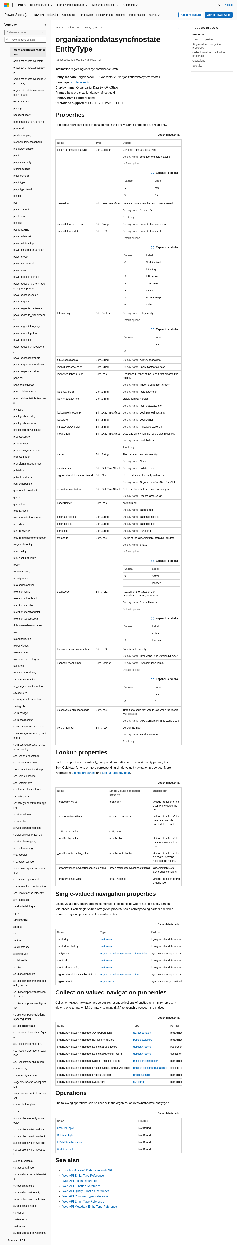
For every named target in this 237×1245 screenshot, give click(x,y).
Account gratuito (191, 14)
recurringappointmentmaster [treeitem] (29, 537)
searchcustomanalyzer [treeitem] (26, 762)
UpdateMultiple (65, 1149)
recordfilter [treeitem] (19, 524)
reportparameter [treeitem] (22, 578)
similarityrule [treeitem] (20, 920)
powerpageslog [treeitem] (22, 339)
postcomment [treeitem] (21, 209)
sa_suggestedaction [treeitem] (24, 679)
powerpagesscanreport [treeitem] (26, 357)
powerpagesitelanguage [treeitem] (27, 326)
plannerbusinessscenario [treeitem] (27, 141)
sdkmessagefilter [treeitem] (23, 719)
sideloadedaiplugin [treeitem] (24, 906)
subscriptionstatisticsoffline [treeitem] (28, 1129)
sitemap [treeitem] (17, 926)
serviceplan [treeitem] (19, 821)
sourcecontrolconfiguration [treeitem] (28, 1061)
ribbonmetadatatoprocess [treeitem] (28, 625)
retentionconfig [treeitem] (21, 591)
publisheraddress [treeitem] (23, 477)
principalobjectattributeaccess (150, 1067)
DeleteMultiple (65, 1135)
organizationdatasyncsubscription (119, 974)
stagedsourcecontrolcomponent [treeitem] (29, 1095)
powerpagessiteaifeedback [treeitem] (28, 364)
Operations (198, 60)
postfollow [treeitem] (19, 216)
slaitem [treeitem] (17, 940)
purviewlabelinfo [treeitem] (22, 483)
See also (197, 65)
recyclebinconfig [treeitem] (22, 544)
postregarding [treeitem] (21, 229)
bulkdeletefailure (142, 1039)
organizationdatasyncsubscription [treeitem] (29, 70)
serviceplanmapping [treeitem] (24, 841)
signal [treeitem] (16, 913)
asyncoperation (142, 1032)
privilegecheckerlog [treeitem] (24, 416)
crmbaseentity (80, 82)
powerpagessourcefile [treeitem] (26, 371)
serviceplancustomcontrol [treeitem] (28, 834)
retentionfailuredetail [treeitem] (25, 598)
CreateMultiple (65, 1128)
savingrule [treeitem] (19, 706)
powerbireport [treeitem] (21, 256)
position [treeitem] (17, 195)
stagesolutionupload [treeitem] (24, 1104)
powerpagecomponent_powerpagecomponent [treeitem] (29, 286)
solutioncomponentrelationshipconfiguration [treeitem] (29, 1017)
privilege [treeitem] (18, 409)
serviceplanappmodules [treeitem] (27, 827)
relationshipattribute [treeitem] (24, 558)
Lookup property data (116, 772)
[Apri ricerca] (219, 5)
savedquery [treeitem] (20, 692)
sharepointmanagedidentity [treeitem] (28, 893)
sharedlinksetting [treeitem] (23, 848)
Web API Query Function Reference (85, 1191)
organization (107, 981)
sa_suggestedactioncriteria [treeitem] (28, 686)
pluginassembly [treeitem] (22, 162)
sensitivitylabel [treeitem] (21, 796)
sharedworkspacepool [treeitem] (26, 879)
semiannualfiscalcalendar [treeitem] (27, 789)
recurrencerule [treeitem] (21, 531)
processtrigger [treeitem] (21, 456)
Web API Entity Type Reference (83, 1175)
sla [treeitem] (15, 933)
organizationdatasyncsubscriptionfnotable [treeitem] (29, 92)
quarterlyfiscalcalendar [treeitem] (26, 490)
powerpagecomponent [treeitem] (26, 276)
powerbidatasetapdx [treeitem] (24, 243)
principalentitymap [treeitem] (23, 384)
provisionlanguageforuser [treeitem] (27, 463)
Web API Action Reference (79, 1180)
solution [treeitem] (17, 967)
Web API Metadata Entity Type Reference (89, 1206)
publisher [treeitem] (18, 470)
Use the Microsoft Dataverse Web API (87, 1170)
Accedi (229, 4)
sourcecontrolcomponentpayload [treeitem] (29, 1053)
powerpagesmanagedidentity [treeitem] (29, 349)
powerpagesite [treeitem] (21, 301)
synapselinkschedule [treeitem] (25, 1205)
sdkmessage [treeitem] (20, 713)
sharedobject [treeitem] (20, 854)
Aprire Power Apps (219, 14)
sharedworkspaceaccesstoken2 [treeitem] (29, 870)
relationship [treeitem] (20, 551)
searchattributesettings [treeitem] (26, 755)
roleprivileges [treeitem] (21, 645)
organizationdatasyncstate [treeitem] (28, 60)
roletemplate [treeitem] (20, 652)
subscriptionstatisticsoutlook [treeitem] (29, 1136)
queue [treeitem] (17, 497)
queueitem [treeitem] (19, 504)
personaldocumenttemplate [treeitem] (29, 121)
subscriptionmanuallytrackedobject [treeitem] (29, 1120)
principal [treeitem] (18, 378)
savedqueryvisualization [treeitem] (27, 699)
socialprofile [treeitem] (20, 960)
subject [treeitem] (17, 1111)
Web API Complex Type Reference (85, 1196)
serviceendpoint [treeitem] (22, 814)
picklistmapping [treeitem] (22, 135)
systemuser (107, 939)
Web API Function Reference (81, 1186)
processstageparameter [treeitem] (27, 450)
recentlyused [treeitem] (20, 510)
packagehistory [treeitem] (22, 114)
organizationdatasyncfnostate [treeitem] (29, 52)
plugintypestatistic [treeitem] (23, 189)
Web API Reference (67, 27)
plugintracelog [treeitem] (21, 175)
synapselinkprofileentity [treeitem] (26, 1192)
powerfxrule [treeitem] (20, 270)
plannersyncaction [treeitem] (23, 148)
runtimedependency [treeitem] (24, 672)
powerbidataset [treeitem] (22, 236)
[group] (118, 957)
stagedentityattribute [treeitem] (25, 1075)
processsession (142, 1074)
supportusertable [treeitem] (23, 1160)
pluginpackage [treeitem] (21, 168)
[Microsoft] (6, 5)
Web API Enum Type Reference (83, 1201)
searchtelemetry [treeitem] (22, 782)
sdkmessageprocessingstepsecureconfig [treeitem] (29, 747)
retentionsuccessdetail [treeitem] (26, 618)
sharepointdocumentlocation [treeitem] (29, 886)
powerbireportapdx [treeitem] (24, 263)
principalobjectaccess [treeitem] (25, 391)
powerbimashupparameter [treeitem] (28, 249)
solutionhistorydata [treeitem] (24, 1025)
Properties (198, 34)
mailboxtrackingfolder (145, 1060)
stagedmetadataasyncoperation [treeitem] (29, 1084)
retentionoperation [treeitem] (23, 605)
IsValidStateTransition (69, 1142)
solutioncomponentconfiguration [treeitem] (29, 1005)
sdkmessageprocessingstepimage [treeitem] (29, 735)
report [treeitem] (16, 564)
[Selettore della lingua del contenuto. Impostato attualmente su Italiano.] (12, 1239)
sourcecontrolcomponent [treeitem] (27, 1043)
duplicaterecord (142, 1046)
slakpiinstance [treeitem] (21, 946)
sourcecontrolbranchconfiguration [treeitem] (29, 1035)
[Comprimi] (45, 24)
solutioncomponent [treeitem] (24, 973)
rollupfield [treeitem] (18, 665)
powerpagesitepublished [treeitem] (27, 333)
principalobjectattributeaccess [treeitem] (29, 400)
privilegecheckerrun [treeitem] (24, 423)
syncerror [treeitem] (18, 1212)
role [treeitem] (15, 632)
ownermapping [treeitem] (21, 101)
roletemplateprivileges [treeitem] (26, 659)
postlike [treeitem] (17, 222)
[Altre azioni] (178, 28)
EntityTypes (91, 27)
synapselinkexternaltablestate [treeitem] (29, 1177)
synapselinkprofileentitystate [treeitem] (29, 1199)
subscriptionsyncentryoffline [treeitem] (29, 1142)
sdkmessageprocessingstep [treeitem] (29, 726)
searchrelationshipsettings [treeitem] (28, 769)
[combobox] (25, 32)
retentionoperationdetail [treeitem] (26, 611)
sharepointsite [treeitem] (21, 899)
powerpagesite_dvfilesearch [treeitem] (29, 308)
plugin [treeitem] (16, 155)
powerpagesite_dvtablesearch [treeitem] (29, 317)
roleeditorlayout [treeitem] (22, 638)
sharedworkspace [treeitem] (23, 861)
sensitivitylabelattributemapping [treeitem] (29, 805)
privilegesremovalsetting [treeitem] (27, 429)
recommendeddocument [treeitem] (27, 517)
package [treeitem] (18, 108)
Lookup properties (83, 772)
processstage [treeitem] (21, 443)
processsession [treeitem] (22, 436)
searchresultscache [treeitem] (24, 776)
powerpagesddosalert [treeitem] (25, 294)
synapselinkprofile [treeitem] (23, 1185)
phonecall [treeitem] (18, 128)
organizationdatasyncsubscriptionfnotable (124, 953)
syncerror (138, 1081)
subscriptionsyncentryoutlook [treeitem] (29, 1152)
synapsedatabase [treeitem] (23, 1167)
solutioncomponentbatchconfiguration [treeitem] (29, 994)
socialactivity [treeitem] (20, 953)
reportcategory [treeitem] (21, 571)
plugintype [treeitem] (19, 182)
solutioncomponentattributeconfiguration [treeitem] (29, 983)
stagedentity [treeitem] (20, 1068)
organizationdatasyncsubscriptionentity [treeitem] (29, 81)
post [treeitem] (15, 202)
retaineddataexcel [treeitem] (23, 585)
